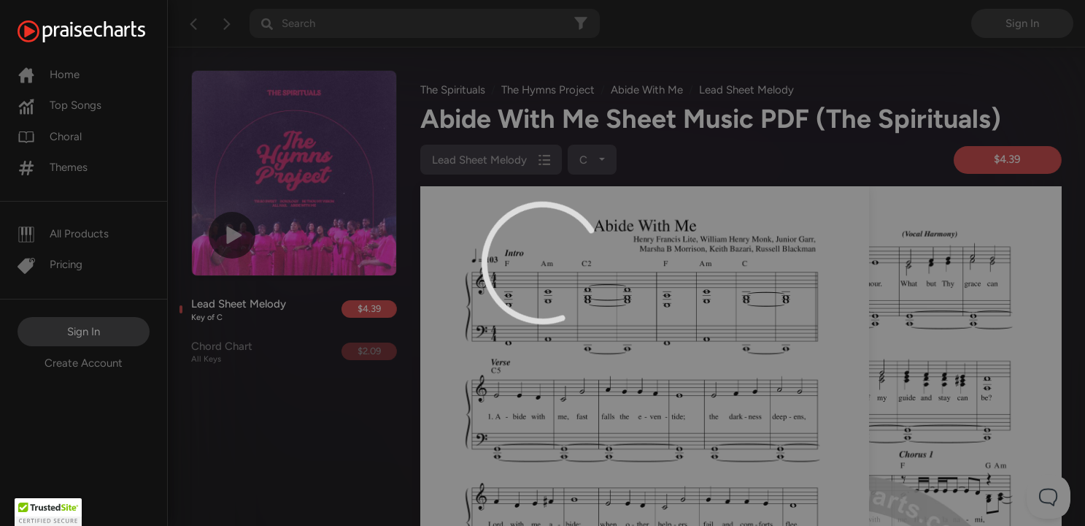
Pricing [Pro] (50, 264)
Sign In (83, 331)
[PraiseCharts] (100, 31)
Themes (53, 167)
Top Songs (59, 105)
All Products (63, 233)
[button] (48, 512)
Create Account (84, 363)
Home (49, 74)
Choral (50, 136)
